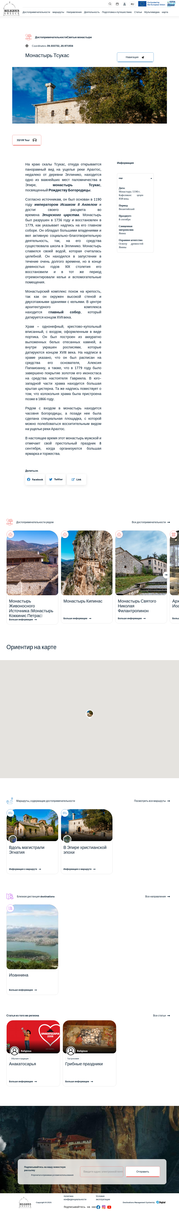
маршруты (58, 12)
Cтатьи (138, 12)
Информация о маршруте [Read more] (23, 869)
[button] (89, 118)
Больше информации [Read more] (21, 619)
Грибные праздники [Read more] (84, 1063)
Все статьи (159, 1015)
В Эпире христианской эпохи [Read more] (84, 850)
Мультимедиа (152, 12)
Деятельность (92, 12)
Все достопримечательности (149, 522)
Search (110, 4)
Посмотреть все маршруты (150, 801)
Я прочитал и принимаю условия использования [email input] (52, 1175)
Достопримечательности (36, 12)
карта (165, 12)
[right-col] (135, 57)
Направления (74, 12)
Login (124, 4)
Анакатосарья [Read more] (22, 1063)
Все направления (155, 896)
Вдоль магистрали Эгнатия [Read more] (26, 850)
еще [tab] (121, 178)
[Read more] (32, 608)
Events (117, 4)
